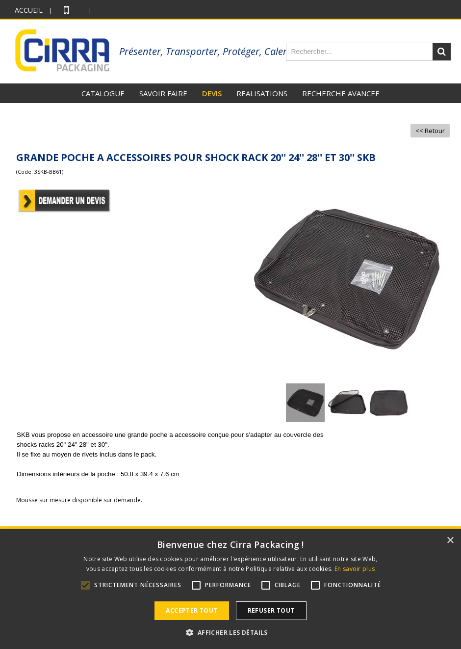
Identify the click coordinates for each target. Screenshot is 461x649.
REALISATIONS (261, 93)
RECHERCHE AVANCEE (341, 93)
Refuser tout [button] (271, 610)
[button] (230, 632)
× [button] (450, 540)
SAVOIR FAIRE (163, 93)
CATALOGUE (103, 93)
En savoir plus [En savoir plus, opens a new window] (354, 569)
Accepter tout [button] (191, 610)
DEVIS (212, 93)
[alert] (230, 589)
